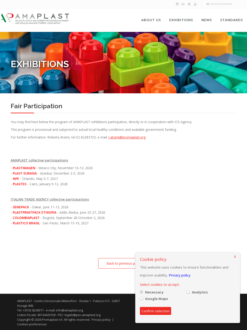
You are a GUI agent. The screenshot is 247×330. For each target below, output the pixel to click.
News (206, 19)
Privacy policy (179, 275)
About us (151, 19)
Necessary (154, 292)
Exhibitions (181, 19)
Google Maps (156, 298)
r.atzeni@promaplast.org (126, 137)
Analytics (200, 292)
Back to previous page (123, 263)
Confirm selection (155, 311)
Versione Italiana (219, 4)
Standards (231, 19)
